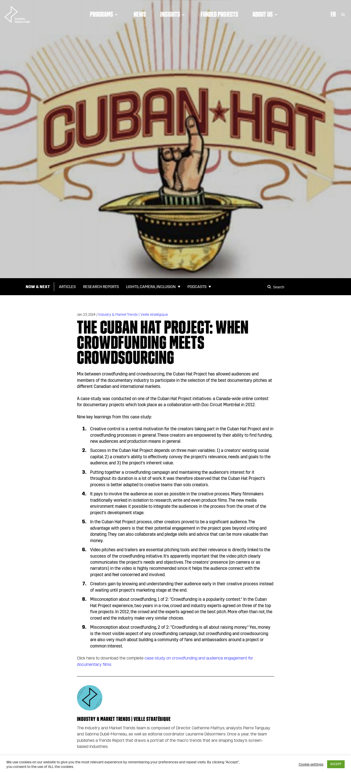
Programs (104, 14)
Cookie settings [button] (311, 764)
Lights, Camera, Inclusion (151, 286)
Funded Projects (219, 14)
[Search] (270, 287)
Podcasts (196, 286)
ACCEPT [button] (336, 764)
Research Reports (101, 286)
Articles (67, 286)
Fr (333, 14)
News (140, 14)
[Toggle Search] (343, 14)
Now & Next (38, 286)
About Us (265, 14)
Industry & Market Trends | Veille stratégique (133, 314)
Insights (173, 14)
